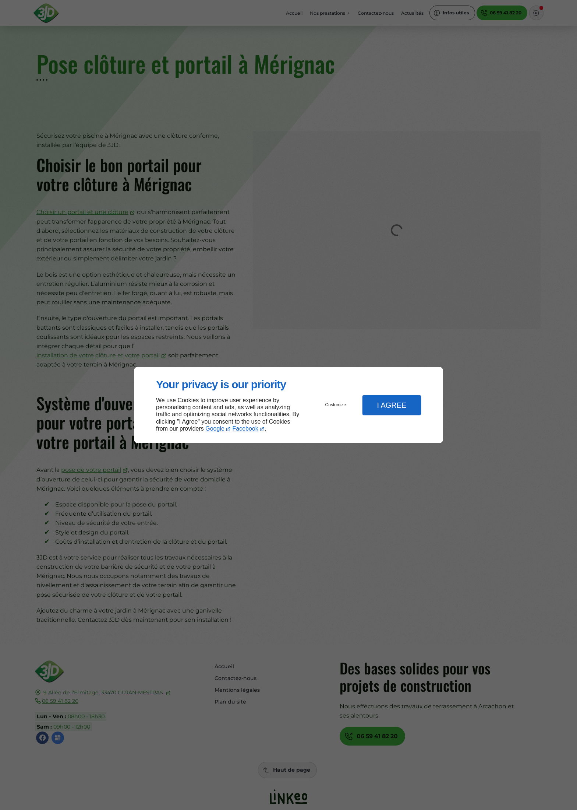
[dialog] (288, 405)
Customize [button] (335, 404)
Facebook (245, 428)
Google (214, 428)
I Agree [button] (391, 405)
